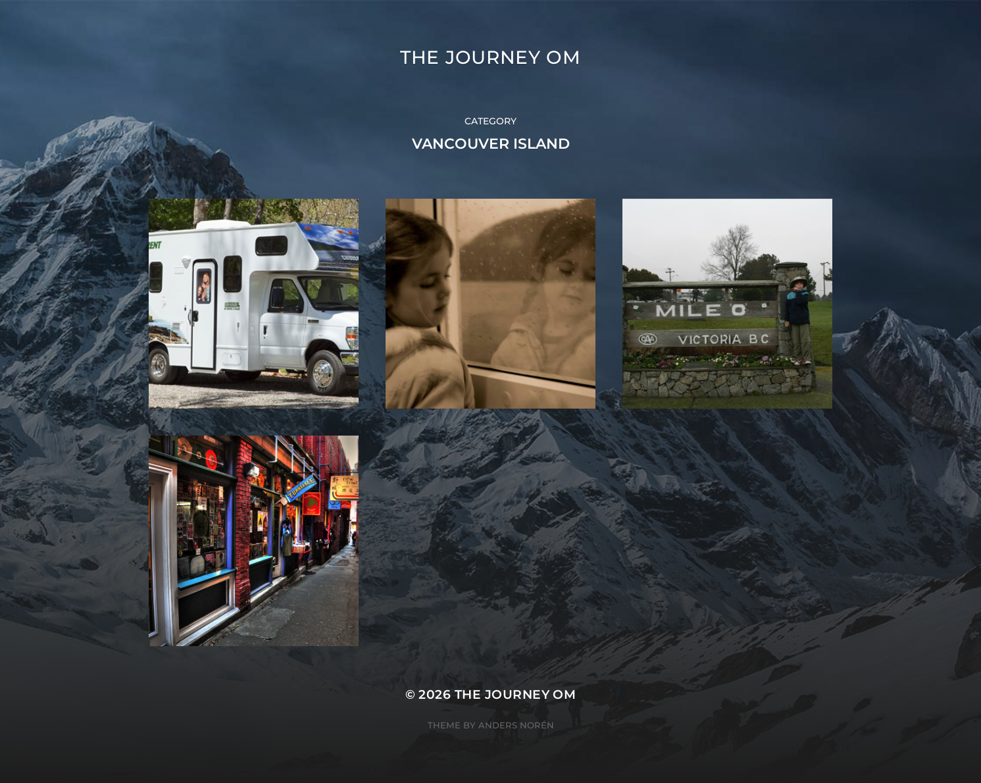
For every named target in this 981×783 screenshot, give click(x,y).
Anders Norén (516, 725)
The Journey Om (490, 57)
